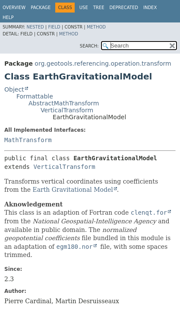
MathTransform (28, 139)
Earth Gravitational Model (72, 189)
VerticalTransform (67, 110)
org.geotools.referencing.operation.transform (103, 63)
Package (41, 7)
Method (96, 27)
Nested (35, 27)
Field (54, 27)
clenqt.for (149, 212)
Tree (98, 7)
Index (150, 7)
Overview (14, 7)
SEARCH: (89, 46)
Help (8, 17)
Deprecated (123, 7)
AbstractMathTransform (63, 103)
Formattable (34, 96)
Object (14, 89)
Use (83, 7)
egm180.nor (74, 246)
